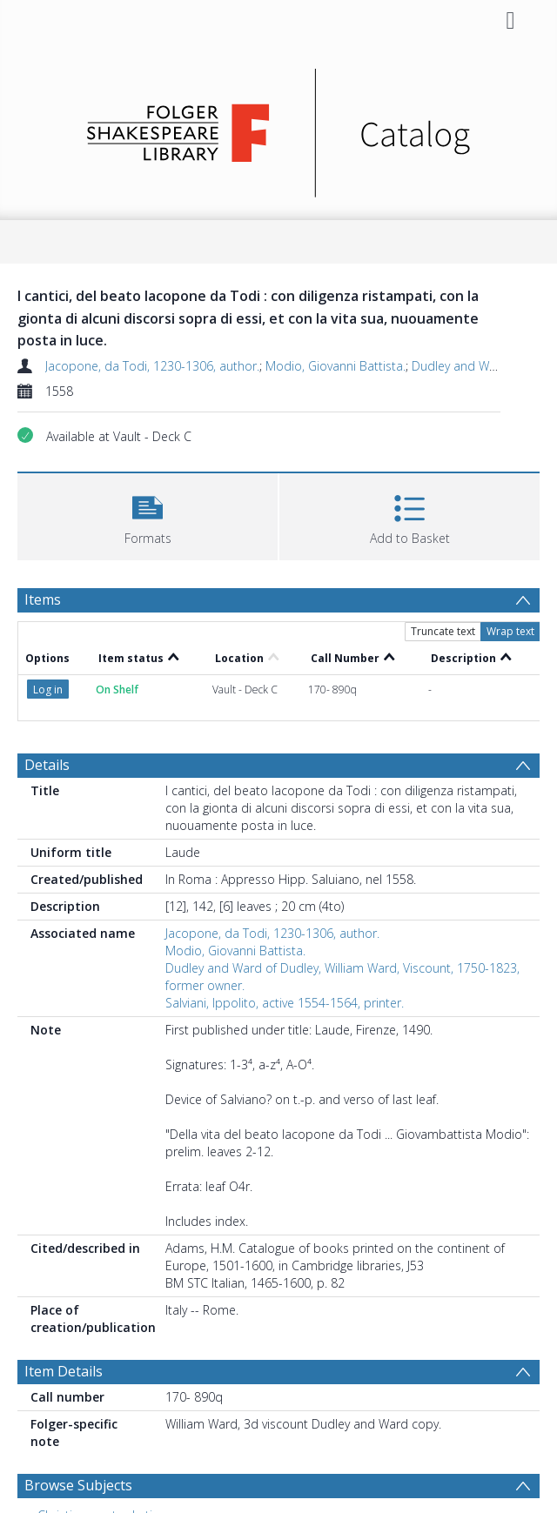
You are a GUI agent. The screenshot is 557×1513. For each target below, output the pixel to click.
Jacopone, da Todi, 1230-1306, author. (152, 366)
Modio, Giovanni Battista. (335, 366)
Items (42, 599)
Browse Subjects (78, 1485)
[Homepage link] (279, 128)
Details (47, 764)
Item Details (63, 1371)
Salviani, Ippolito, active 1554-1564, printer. (284, 1002)
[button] (147, 514)
